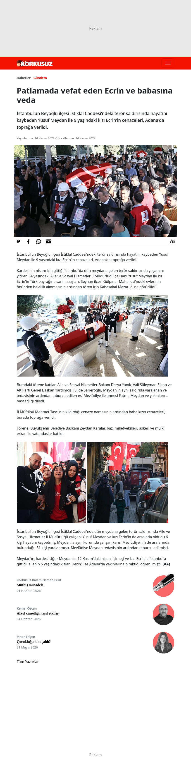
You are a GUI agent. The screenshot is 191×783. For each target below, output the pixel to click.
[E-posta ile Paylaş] (48, 241)
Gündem (40, 78)
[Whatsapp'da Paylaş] (38, 241)
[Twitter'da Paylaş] (18, 241)
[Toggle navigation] (168, 62)
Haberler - (24, 78)
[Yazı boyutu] (172, 241)
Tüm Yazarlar (28, 661)
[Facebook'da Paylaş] (28, 241)
